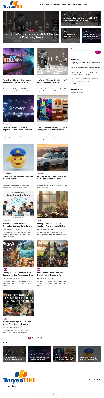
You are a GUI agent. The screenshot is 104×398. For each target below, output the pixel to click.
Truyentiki (9, 387)
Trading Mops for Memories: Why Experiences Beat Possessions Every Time (18, 276)
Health (68, 4)
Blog (79, 4)
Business (40, 4)
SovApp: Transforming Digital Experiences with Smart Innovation (90, 36)
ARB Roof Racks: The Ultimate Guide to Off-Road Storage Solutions (85, 82)
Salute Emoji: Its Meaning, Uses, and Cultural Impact (85, 78)
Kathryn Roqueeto (27, 41)
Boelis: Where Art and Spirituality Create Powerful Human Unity (50, 275)
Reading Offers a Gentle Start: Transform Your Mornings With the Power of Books (51, 226)
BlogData (56, 395)
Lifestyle (74, 4)
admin (5, 86)
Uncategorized (8, 173)
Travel (6, 76)
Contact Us (85, 4)
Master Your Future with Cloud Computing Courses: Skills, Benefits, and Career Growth (18, 226)
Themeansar (63, 395)
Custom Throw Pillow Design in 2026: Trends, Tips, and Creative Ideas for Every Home (52, 130)
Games (63, 4)
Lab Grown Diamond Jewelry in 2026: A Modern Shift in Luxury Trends (86, 63)
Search (73, 49)
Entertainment (56, 4)
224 (38, 339)
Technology (48, 4)
